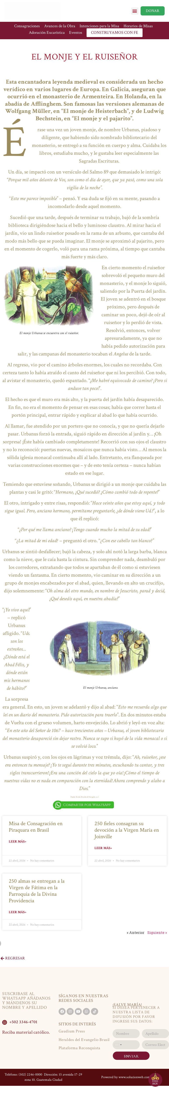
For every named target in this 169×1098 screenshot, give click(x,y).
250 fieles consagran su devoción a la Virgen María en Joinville (126, 830)
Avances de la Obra (59, 26)
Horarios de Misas (138, 26)
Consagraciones (27, 26)
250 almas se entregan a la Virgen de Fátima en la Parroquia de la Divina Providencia (36, 890)
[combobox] (118, 1044)
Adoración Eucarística (47, 32)
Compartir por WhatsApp (87, 804)
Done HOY (155, 1082)
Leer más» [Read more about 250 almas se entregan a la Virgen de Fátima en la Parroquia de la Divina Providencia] (17, 912)
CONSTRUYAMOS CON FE (114, 32)
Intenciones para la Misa (99, 26)
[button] (134, 11)
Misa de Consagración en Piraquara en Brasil (36, 827)
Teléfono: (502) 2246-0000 (23, 1074)
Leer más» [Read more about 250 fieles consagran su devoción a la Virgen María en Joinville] (103, 848)
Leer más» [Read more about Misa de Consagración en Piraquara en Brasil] (17, 841)
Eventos (75, 32)
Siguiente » (157, 932)
